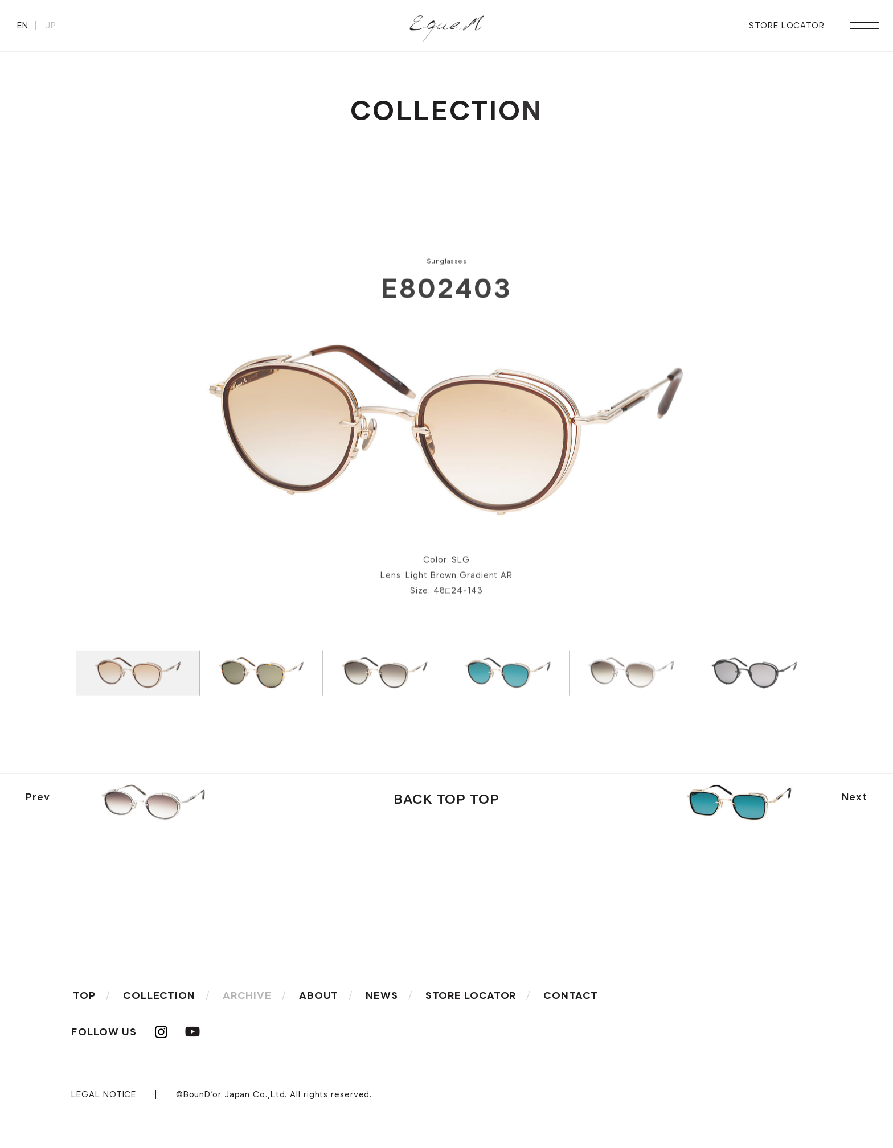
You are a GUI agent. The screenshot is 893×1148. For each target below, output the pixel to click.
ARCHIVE (247, 995)
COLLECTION (159, 995)
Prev (118, 800)
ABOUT (319, 995)
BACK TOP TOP (446, 799)
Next (775, 800)
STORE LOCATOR (787, 25)
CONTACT (570, 995)
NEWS (382, 995)
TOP (84, 995)
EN (22, 25)
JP (51, 25)
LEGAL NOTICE (103, 1094)
